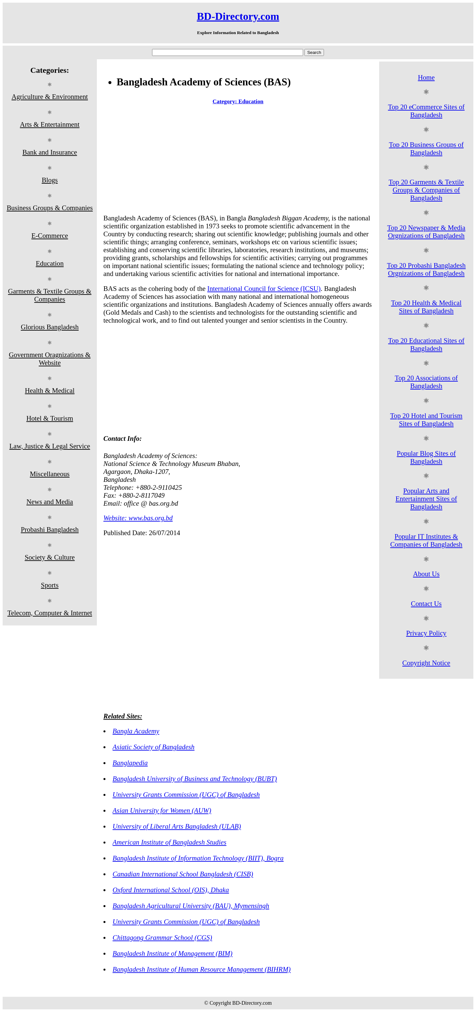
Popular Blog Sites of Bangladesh (426, 457)
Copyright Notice (426, 663)
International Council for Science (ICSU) (264, 288)
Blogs (50, 180)
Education (49, 263)
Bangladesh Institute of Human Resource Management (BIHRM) (202, 969)
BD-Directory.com (238, 16)
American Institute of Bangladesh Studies (169, 842)
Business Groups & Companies (50, 207)
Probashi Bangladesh (50, 529)
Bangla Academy (136, 731)
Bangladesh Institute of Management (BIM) (173, 953)
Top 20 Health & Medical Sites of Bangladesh (426, 306)
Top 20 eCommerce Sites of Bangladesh (426, 110)
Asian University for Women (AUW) (162, 810)
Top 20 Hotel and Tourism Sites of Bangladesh (426, 419)
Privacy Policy (426, 633)
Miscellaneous (49, 474)
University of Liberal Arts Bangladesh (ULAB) (177, 826)
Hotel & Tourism (49, 418)
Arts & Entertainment (49, 124)
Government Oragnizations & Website (50, 358)
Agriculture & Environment (50, 96)
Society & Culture (50, 557)
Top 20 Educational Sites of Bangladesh (426, 344)
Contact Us (426, 603)
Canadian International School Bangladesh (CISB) (183, 874)
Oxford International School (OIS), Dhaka (171, 890)
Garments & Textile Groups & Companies (49, 295)
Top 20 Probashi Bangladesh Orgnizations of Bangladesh (426, 269)
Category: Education (238, 101)
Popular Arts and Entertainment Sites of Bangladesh (426, 498)
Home (426, 77)
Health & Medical (49, 390)
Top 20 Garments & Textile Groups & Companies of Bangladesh (426, 190)
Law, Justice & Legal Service (49, 446)
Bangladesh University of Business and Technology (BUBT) (195, 778)
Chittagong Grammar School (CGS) (162, 937)
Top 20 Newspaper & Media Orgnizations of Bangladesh (426, 231)
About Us (426, 573)
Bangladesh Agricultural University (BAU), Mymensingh (191, 905)
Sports (50, 585)
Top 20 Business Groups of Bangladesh (426, 148)
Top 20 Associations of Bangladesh (426, 382)
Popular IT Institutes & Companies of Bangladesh (426, 540)
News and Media (49, 501)
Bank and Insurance (49, 152)
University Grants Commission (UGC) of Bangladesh (186, 794)
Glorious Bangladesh (50, 327)
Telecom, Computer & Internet (49, 613)
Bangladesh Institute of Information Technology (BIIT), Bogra (198, 858)
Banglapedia (130, 762)
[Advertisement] (238, 161)
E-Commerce (49, 235)
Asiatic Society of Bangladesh (154, 747)
